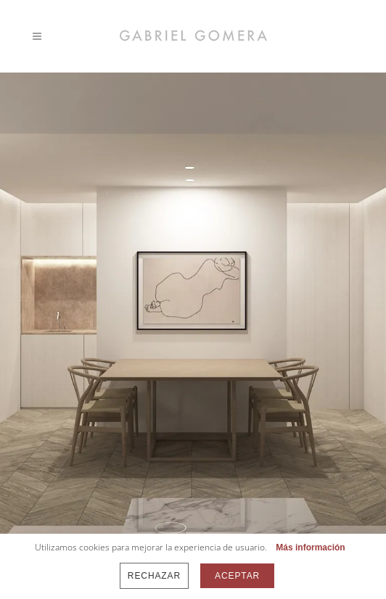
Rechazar (154, 576)
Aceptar (237, 576)
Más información (310, 547)
